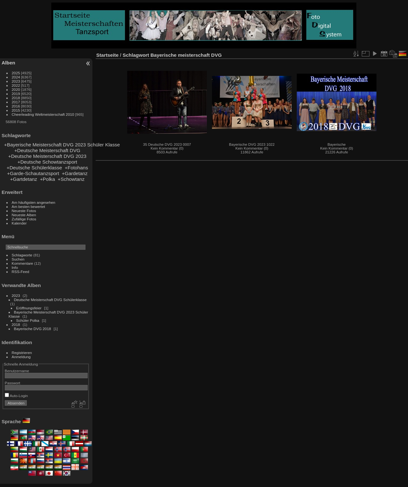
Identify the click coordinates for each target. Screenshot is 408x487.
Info (15, 267)
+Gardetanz (75, 173)
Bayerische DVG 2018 (32, 329)
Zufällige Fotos (24, 219)
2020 (16, 89)
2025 (16, 73)
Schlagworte (22, 255)
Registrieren (22, 352)
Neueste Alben (24, 215)
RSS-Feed (20, 271)
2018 (16, 98)
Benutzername (17, 371)
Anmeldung (21, 357)
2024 (16, 77)
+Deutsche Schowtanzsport (47, 162)
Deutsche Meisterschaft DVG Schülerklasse (50, 300)
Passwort (12, 383)
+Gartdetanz (23, 179)
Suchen (18, 259)
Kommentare (22, 263)
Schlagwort (136, 55)
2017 (16, 102)
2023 (16, 81)
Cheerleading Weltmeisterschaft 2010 (43, 114)
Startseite (107, 55)
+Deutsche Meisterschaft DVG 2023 (47, 156)
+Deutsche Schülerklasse (34, 167)
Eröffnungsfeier (29, 308)
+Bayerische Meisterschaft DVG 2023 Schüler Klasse (62, 144)
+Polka (47, 179)
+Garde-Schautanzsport (33, 173)
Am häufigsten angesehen (33, 202)
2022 (16, 85)
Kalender (19, 223)
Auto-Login (16, 396)
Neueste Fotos (24, 211)
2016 (16, 106)
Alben (8, 62)
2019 (16, 94)
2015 (16, 110)
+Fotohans (76, 167)
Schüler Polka (28, 320)
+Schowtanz (71, 179)
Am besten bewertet (28, 206)
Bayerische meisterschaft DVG (186, 55)
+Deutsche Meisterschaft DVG (47, 150)
